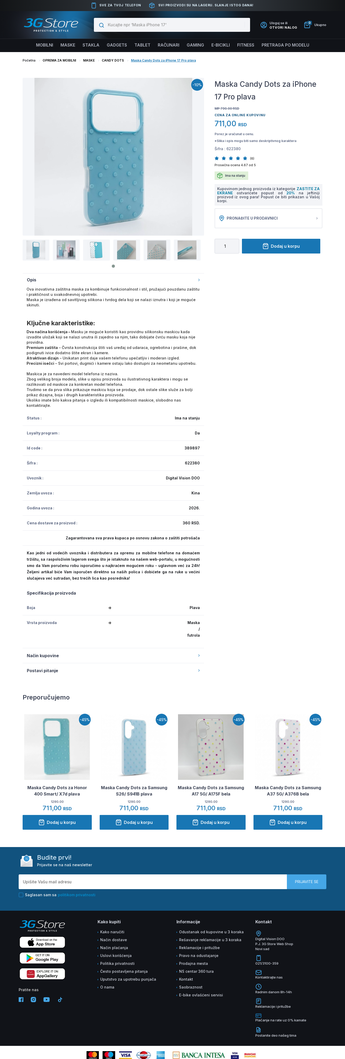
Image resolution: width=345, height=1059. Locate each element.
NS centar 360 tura (196, 971)
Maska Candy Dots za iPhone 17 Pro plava (163, 60)
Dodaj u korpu (281, 246)
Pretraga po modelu (289, 45)
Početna (29, 60)
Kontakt (186, 979)
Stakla (88, 45)
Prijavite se (306, 881)
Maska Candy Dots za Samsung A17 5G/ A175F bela (211, 791)
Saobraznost (190, 987)
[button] (218, 158)
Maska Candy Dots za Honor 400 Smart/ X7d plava (57, 791)
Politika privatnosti (117, 963)
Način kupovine (113, 655)
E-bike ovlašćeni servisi (201, 995)
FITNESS (248, 45)
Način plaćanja (114, 947)
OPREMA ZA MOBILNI (59, 60)
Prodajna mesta (193, 963)
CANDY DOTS (113, 60)
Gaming (196, 45)
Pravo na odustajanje (199, 955)
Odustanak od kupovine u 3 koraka (211, 932)
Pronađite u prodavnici (268, 218)
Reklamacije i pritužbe (199, 947)
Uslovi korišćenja (116, 955)
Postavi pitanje (113, 670)
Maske (64, 45)
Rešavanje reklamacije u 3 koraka (210, 940)
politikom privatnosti (76, 895)
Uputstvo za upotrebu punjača (128, 979)
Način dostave (113, 940)
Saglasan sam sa (57, 895)
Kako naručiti (112, 932)
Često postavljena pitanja (124, 971)
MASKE (89, 60)
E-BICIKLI (222, 45)
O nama (107, 987)
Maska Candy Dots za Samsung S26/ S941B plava (134, 791)
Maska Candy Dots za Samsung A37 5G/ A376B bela (288, 791)
